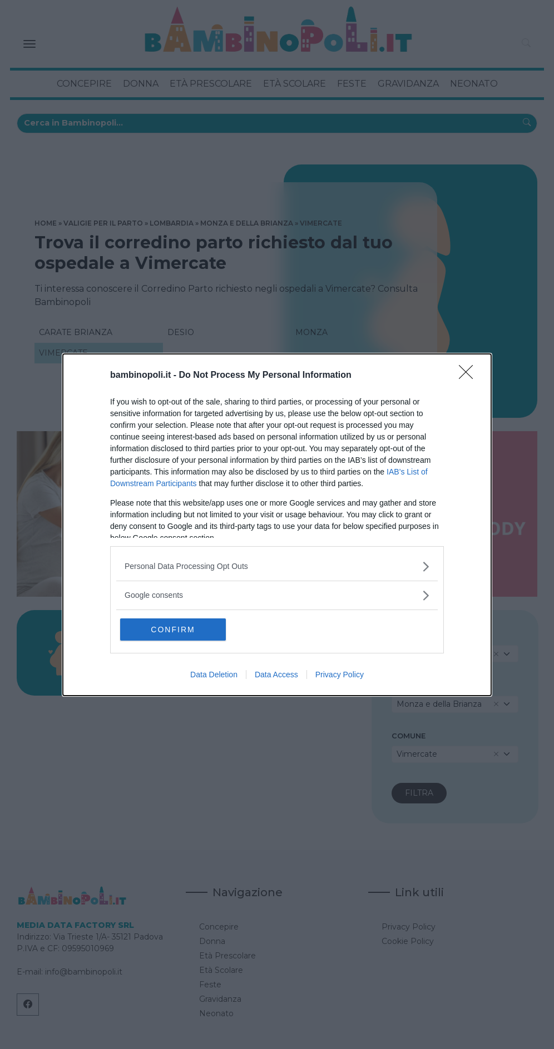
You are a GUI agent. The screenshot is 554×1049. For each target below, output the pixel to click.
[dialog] (277, 525)
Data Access (276, 674)
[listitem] (277, 566)
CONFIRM (173, 629)
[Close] (469, 375)
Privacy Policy (339, 674)
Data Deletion (214, 674)
